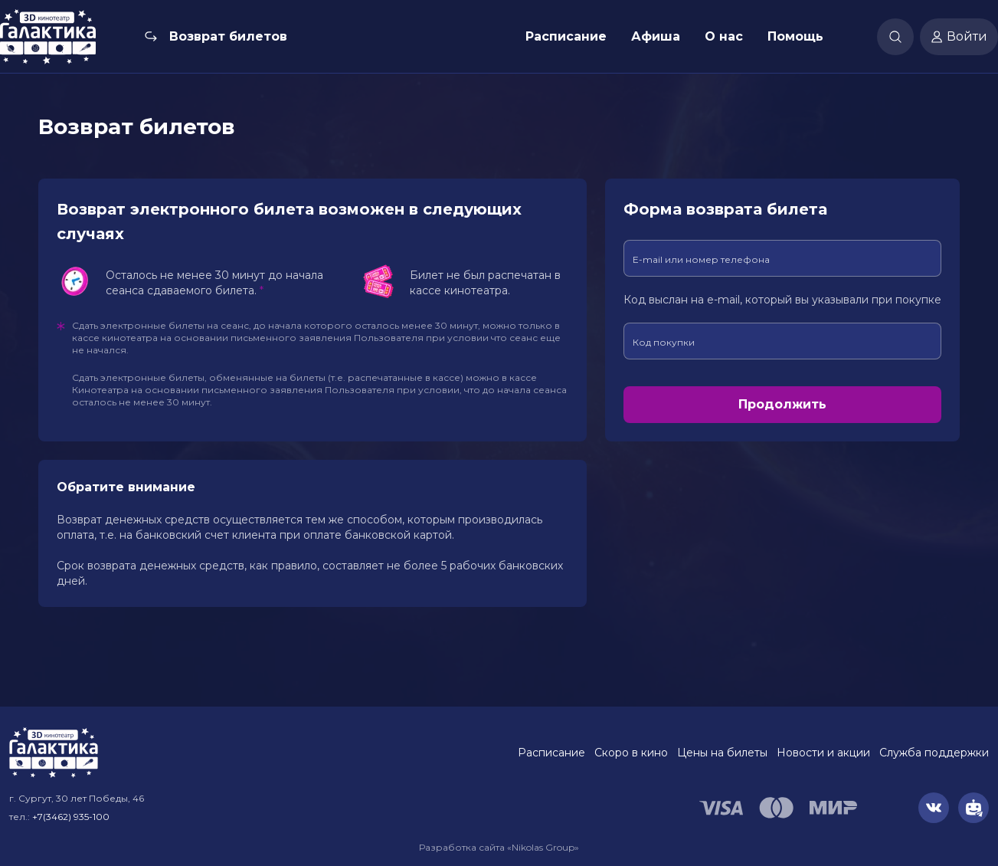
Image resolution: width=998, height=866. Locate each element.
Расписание (566, 36)
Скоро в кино (631, 752)
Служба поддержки (934, 752)
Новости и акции (823, 752)
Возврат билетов (228, 36)
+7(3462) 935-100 (71, 816)
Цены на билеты (722, 752)
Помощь (795, 36)
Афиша (655, 36)
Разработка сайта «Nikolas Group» (499, 847)
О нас (724, 36)
